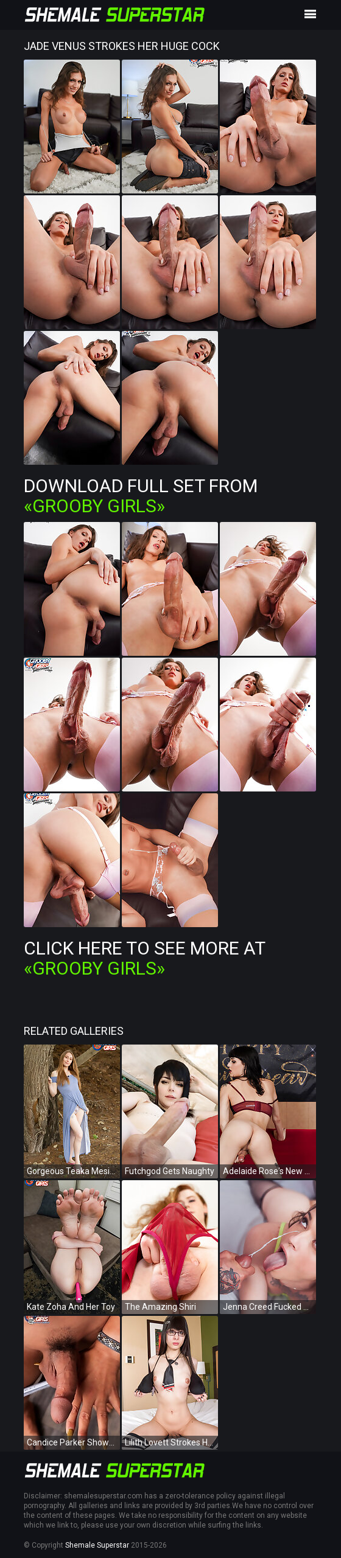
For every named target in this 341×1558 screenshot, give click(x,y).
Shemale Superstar (97, 1545)
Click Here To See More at (144, 958)
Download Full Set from (141, 495)
